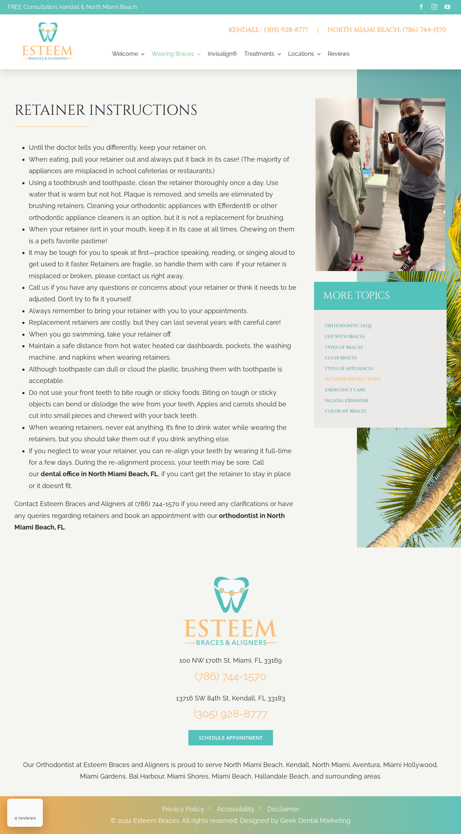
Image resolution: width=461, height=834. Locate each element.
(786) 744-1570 (230, 676)
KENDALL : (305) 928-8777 (268, 30)
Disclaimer (283, 809)
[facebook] (421, 7)
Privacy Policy (183, 809)
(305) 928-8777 (231, 713)
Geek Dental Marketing (315, 820)
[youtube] (447, 7)
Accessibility (236, 809)
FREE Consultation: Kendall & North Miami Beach (72, 7)
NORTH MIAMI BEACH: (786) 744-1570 (386, 30)
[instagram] (434, 7)
